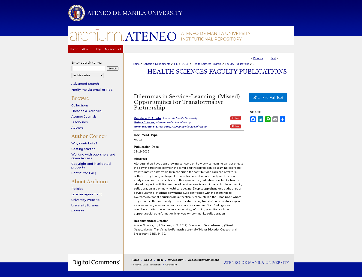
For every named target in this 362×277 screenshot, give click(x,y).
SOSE (185, 64)
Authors (77, 127)
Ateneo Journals (84, 116)
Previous (258, 58)
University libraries (85, 205)
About (148, 259)
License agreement (86, 194)
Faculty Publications (237, 64)
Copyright (171, 264)
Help (160, 259)
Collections (79, 105)
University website (85, 200)
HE (176, 64)
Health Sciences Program (207, 64)
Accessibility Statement (203, 259)
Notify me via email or (92, 89)
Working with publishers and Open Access (93, 156)
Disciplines (79, 122)
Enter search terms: (86, 62)
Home (136, 64)
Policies (77, 188)
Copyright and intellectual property (91, 165)
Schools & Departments (156, 64)
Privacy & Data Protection (146, 264)
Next (273, 58)
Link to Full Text (268, 98)
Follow (235, 118)
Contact (77, 211)
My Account (176, 259)
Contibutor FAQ (83, 173)
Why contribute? (84, 143)
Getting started (83, 149)
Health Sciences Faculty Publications (217, 71)
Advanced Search (85, 83)
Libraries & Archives (86, 111)
